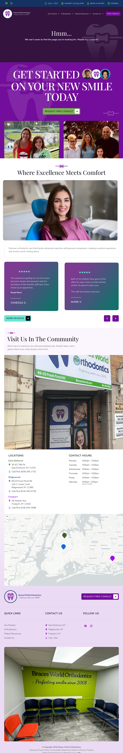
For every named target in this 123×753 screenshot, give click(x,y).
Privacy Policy (43, 750)
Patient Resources (83, 13)
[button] (64, 535)
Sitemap (32, 750)
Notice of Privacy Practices (83, 750)
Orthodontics (67, 13)
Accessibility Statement (60, 750)
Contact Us (98, 13)
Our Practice (53, 13)
